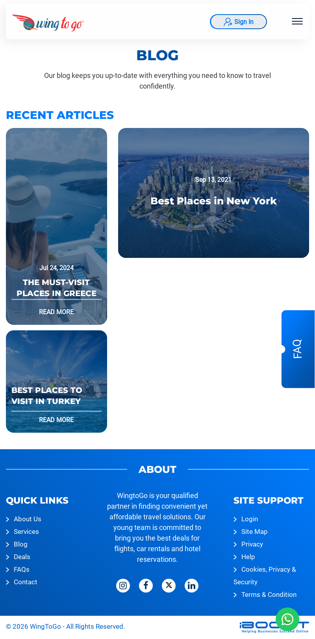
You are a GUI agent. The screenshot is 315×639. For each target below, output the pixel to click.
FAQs (22, 569)
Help (248, 557)
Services (26, 531)
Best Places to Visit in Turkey (46, 395)
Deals (22, 557)
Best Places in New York (213, 201)
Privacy (252, 544)
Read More (56, 312)
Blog (21, 544)
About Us (27, 519)
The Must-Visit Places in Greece (56, 288)
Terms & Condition (268, 594)
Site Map (254, 531)
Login (249, 519)
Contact (25, 582)
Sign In (244, 22)
